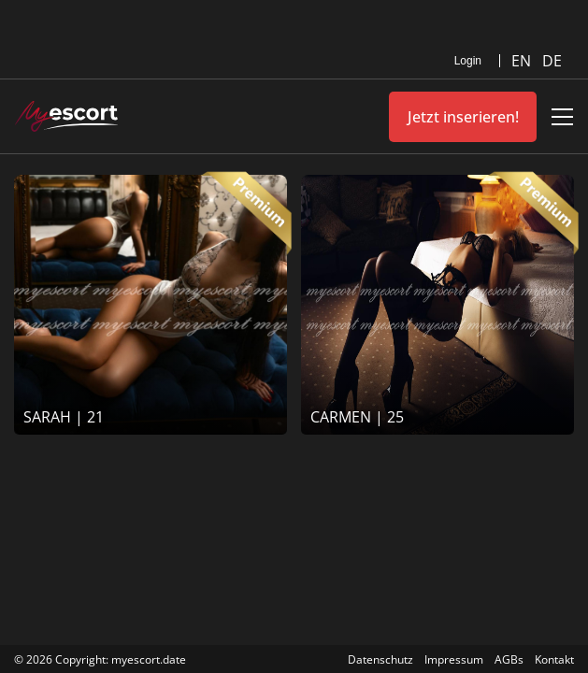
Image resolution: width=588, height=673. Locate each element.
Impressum (453, 659)
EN (523, 60)
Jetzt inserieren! (463, 117)
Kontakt (554, 659)
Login (467, 60)
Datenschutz (380, 659)
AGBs (509, 659)
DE (552, 60)
